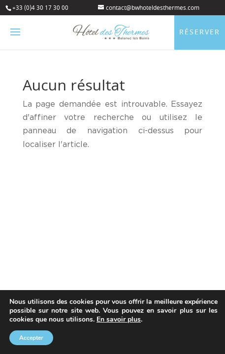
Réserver (199, 32)
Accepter (31, 338)
